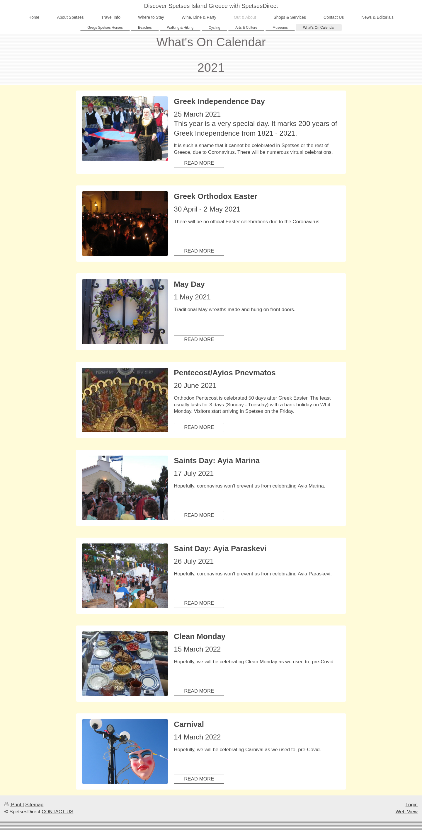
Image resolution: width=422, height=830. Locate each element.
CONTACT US (57, 811)
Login (412, 804)
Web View (407, 811)
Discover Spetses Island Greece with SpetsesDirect (211, 6)
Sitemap (34, 804)
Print (13, 804)
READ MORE (199, 163)
